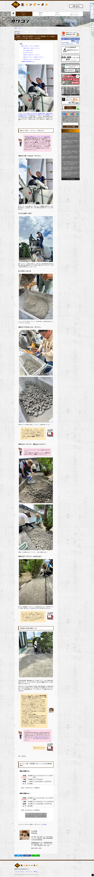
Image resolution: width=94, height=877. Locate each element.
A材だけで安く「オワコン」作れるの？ (30, 46)
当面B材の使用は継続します (27, 61)
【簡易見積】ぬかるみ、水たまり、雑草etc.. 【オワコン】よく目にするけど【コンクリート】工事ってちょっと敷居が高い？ (70, 135)
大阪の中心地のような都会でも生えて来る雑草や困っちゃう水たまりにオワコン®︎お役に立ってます (70, 168)
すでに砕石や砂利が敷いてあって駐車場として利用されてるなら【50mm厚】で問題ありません (70, 173)
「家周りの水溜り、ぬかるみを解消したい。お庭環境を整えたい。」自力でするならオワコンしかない (70, 141)
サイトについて (29, 871)
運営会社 (35, 871)
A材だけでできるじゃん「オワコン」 (32, 54)
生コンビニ (57, 13)
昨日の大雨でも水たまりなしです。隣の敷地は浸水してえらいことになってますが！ (70, 147)
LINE (36, 855)
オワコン (20, 28)
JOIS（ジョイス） (74, 13)
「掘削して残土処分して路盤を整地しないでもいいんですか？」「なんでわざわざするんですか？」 (70, 152)
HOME (15, 28)
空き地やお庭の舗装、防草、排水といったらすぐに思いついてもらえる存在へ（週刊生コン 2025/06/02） (70, 163)
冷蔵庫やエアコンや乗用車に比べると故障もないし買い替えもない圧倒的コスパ (70, 157)
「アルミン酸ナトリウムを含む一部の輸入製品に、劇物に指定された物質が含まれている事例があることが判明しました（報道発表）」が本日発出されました (35, 115)
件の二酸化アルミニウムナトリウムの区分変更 (39, 136)
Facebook (27, 855)
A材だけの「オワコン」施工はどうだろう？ (33, 57)
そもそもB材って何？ (28, 50)
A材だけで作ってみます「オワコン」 (32, 48)
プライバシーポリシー (19, 871)
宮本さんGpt (38, 737)
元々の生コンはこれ (28, 52)
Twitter (18, 855)
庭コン (41, 13)
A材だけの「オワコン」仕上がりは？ (32, 59)
